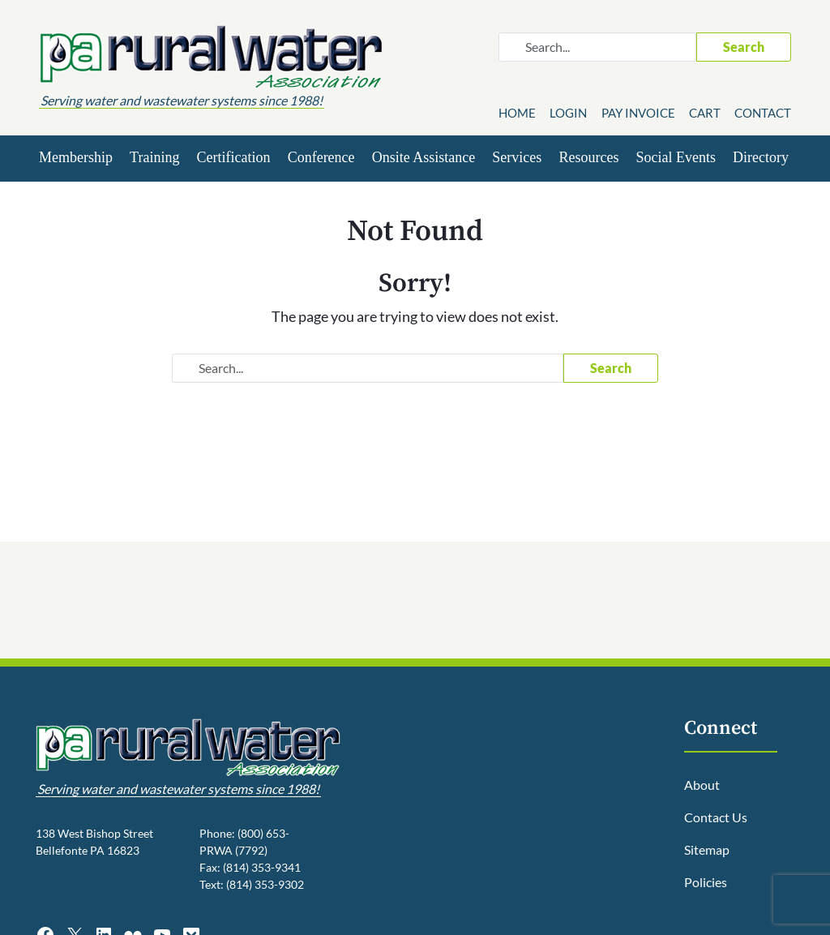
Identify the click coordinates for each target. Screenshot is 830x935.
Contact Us (715, 817)
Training (154, 157)
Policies (705, 882)
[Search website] (597, 47)
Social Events (676, 157)
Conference (321, 157)
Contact (762, 112)
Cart (705, 112)
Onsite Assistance (424, 157)
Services (516, 157)
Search (743, 46)
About (702, 784)
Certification (234, 157)
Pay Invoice (638, 112)
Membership (76, 157)
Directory (761, 157)
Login (568, 112)
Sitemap (706, 849)
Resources (588, 157)
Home (517, 112)
